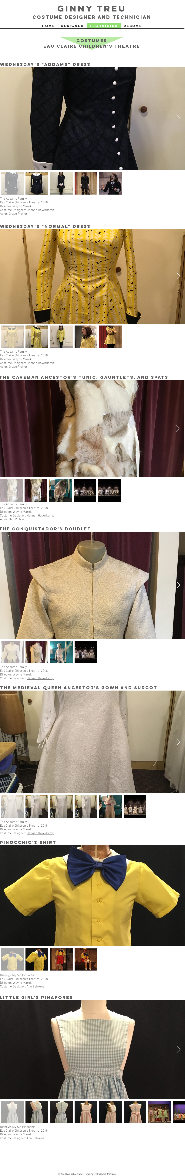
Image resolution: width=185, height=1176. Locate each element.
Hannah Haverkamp (40, 210)
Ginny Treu (91, 8)
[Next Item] (178, 118)
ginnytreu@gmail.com (100, 1174)
